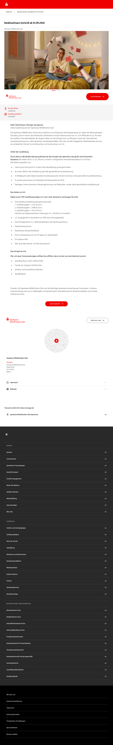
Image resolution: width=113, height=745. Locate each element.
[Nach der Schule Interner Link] (56, 541)
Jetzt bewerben (97, 97)
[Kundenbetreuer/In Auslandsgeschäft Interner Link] (56, 656)
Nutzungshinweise (13, 714)
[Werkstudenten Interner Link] (56, 567)
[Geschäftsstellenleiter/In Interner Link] (56, 670)
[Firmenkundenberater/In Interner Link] (56, 650)
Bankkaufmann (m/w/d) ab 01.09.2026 (30, 12)
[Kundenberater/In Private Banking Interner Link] (56, 643)
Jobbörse (9, 12)
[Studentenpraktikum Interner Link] (56, 561)
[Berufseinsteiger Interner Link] (56, 594)
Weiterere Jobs (97, 320)
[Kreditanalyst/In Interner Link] (56, 676)
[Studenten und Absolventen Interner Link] (56, 554)
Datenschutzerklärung (14, 701)
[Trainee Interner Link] (56, 581)
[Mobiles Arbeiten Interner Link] (56, 492)
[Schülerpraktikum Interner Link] (56, 534)
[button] (56, 721)
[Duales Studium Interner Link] (56, 574)
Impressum (10, 708)
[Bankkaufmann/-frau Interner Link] (56, 617)
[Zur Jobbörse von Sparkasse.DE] (6, 4)
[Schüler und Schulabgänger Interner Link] (56, 528)
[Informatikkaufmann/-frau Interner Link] (56, 630)
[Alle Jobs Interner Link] (56, 512)
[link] (6, 434)
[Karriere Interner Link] (56, 452)
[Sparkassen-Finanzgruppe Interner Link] (56, 465)
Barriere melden (12, 734)
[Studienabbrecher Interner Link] (56, 587)
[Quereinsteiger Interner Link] (56, 505)
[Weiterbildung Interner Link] (56, 498)
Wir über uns (11, 695)
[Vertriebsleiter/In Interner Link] (56, 663)
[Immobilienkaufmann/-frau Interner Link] (56, 623)
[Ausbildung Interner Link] (56, 548)
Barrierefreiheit (12, 728)
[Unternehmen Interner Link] (56, 459)
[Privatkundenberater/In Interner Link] (56, 637)
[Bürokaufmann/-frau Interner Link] (56, 610)
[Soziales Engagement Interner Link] (56, 479)
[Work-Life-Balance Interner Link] (56, 485)
